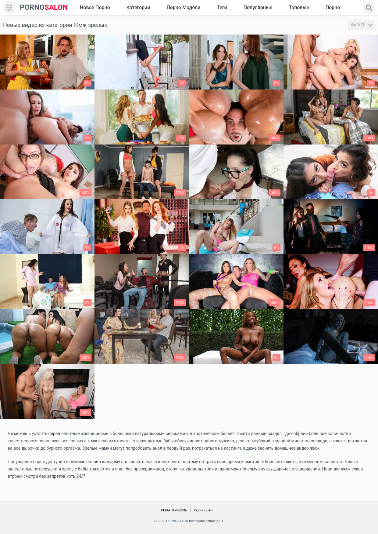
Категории (138, 7)
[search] (369, 8)
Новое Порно (95, 7)
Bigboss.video (203, 510)
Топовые (299, 7)
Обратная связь (174, 510)
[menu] (9, 8)
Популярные (258, 7)
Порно (333, 7)
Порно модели (183, 7)
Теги (222, 7)
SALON (44, 7)
